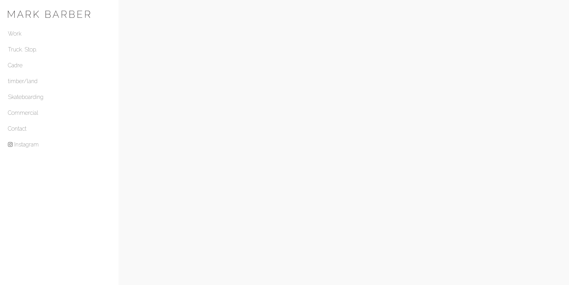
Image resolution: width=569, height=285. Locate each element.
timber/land (23, 81)
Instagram (23, 144)
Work (14, 33)
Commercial (23, 113)
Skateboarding (25, 97)
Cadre (15, 65)
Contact (17, 128)
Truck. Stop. (22, 49)
